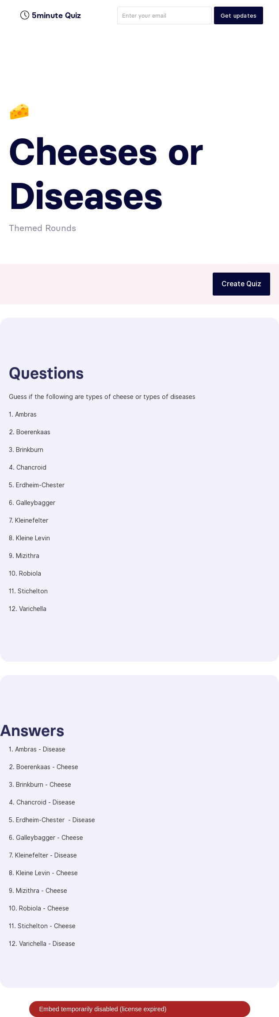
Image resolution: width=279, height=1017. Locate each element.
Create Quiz (241, 284)
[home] (50, 15)
